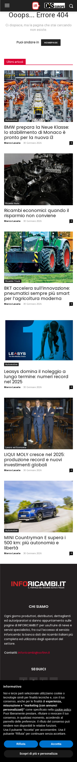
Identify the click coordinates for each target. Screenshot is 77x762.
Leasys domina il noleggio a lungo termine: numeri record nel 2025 (36, 376)
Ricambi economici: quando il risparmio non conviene (36, 213)
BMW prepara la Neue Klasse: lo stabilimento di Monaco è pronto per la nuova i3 (36, 132)
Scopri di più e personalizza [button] (38, 753)
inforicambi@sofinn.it (34, 653)
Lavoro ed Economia (15, 447)
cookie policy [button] (63, 709)
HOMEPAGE (50, 42)
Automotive (11, 120)
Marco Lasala (12, 142)
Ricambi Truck (12, 281)
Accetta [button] (56, 744)
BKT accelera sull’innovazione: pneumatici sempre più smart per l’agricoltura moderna (37, 293)
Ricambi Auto (12, 203)
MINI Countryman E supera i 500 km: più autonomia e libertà (35, 543)
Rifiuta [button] (20, 744)
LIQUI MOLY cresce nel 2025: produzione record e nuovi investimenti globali (34, 460)
